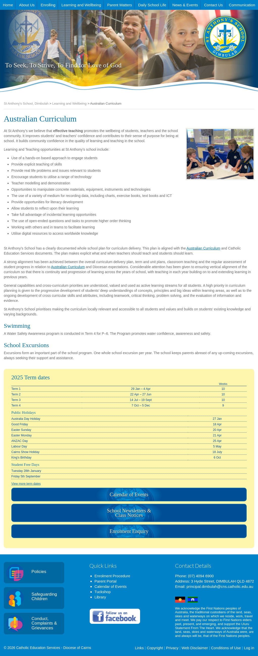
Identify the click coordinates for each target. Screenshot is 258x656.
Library (100, 597)
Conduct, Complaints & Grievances (44, 623)
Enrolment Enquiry (129, 531)
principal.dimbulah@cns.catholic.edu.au (219, 586)
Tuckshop (102, 592)
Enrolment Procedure (112, 576)
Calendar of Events (129, 494)
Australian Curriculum (203, 248)
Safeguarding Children (44, 596)
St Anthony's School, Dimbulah (200, 50)
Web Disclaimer (195, 648)
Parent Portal (105, 581)
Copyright (155, 648)
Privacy (172, 648)
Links (139, 648)
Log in (249, 648)
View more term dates (26, 483)
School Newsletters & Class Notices (129, 513)
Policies (38, 571)
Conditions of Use (226, 648)
